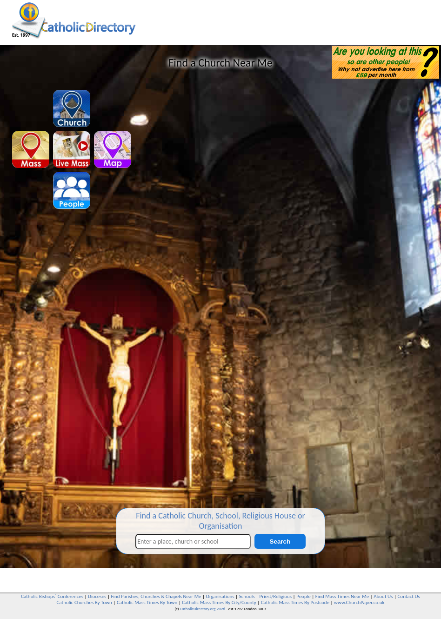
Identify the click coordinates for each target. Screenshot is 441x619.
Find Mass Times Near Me (342, 596)
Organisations (220, 596)
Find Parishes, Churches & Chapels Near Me (156, 596)
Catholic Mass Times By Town (147, 602)
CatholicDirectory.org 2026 (202, 608)
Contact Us (408, 596)
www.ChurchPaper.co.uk (359, 602)
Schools (247, 596)
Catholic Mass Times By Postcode (295, 602)
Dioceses (97, 596)
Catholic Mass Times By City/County (219, 602)
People (303, 596)
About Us (383, 596)
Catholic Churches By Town (84, 602)
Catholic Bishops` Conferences (52, 596)
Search (280, 541)
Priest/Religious (276, 596)
